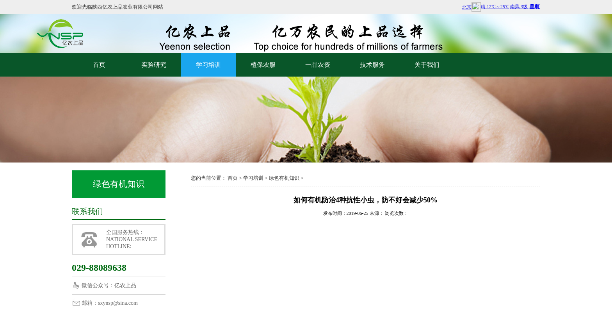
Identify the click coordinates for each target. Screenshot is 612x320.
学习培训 (208, 64)
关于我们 (427, 64)
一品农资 (317, 64)
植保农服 (263, 64)
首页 (99, 64)
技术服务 (372, 64)
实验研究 (153, 64)
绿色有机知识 (284, 178)
